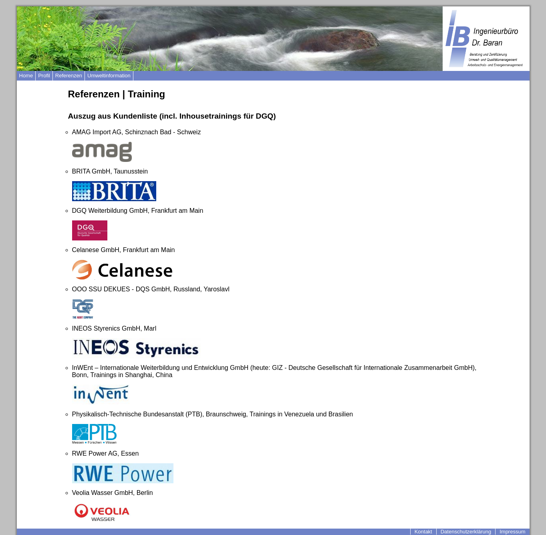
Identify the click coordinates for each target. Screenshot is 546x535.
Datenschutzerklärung (466, 532)
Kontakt (423, 532)
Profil (44, 76)
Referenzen (68, 76)
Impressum (512, 532)
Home (26, 76)
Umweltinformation (109, 76)
